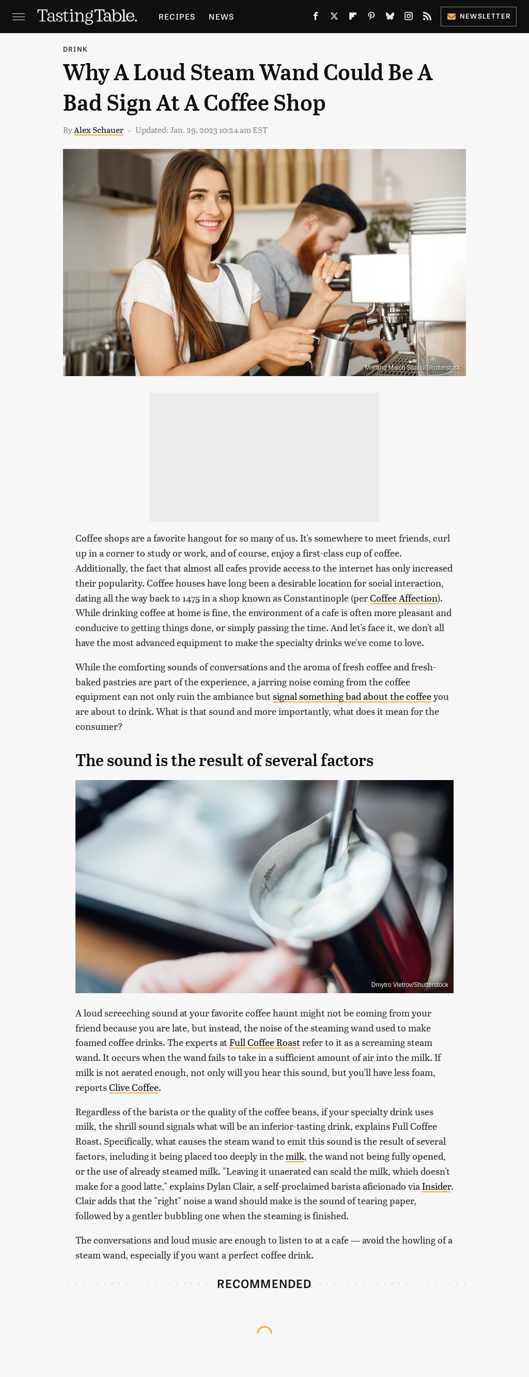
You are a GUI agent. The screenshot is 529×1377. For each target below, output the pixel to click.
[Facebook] (315, 18)
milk (295, 1155)
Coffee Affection (404, 597)
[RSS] (427, 18)
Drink (75, 49)
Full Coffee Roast (264, 1042)
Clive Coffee (134, 1087)
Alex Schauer (98, 130)
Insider (436, 1185)
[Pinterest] (371, 18)
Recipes (177, 16)
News (221, 16)
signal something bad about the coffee (352, 696)
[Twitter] (334, 18)
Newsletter (478, 16)
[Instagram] (408, 18)
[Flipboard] (353, 18)
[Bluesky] (390, 18)
